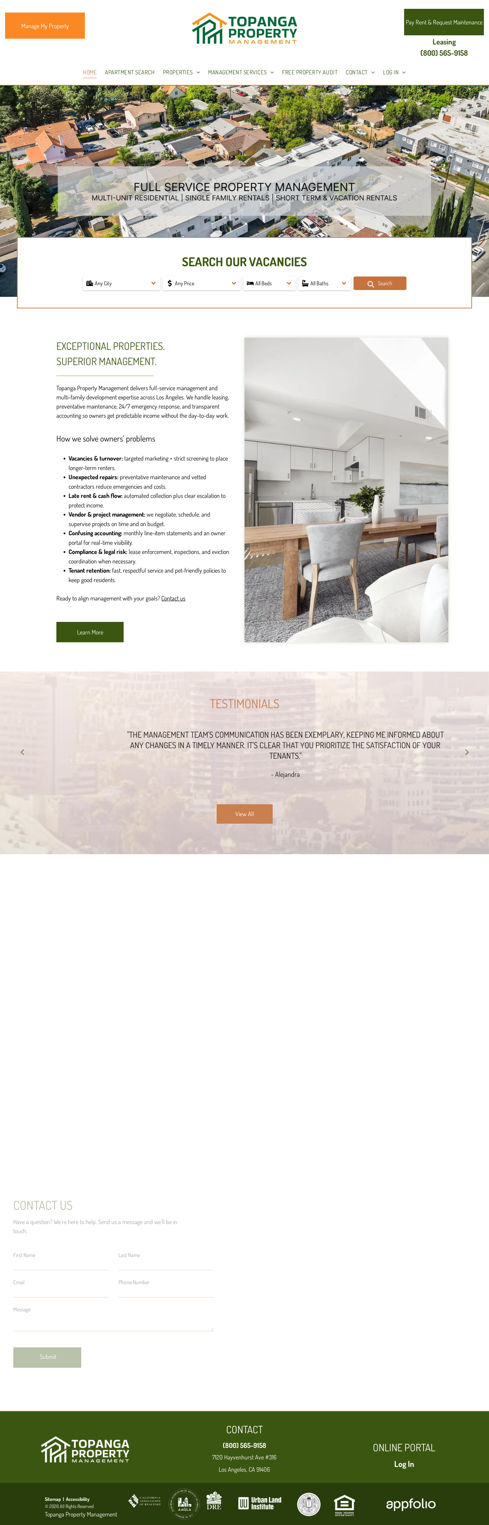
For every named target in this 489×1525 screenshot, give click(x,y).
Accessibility (78, 1499)
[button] (122, 283)
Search (379, 283)
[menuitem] (90, 72)
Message (22, 1309)
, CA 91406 (258, 1469)
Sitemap (53, 1499)
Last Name (129, 1255)
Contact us (173, 598)
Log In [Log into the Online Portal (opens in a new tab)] (404, 1463)
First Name (24, 1255)
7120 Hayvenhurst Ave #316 (244, 1457)
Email (18, 1282)
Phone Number (134, 1282)
